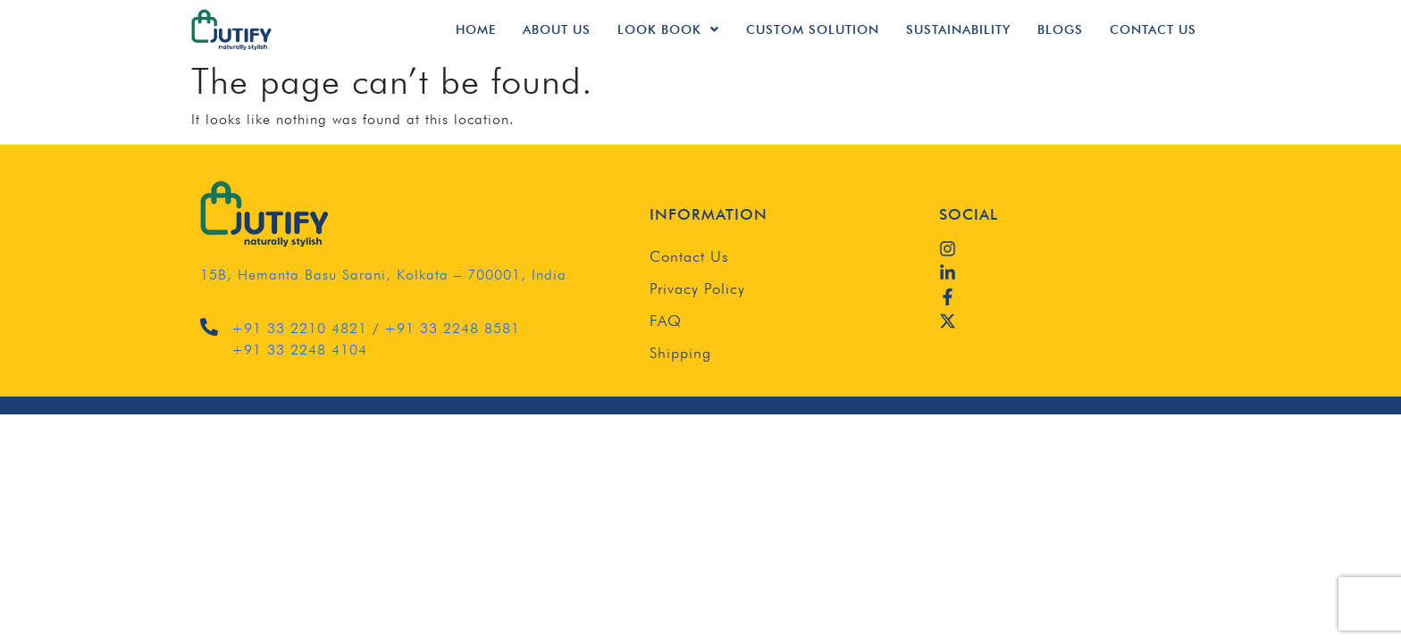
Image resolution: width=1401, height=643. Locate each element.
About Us (557, 29)
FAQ (666, 321)
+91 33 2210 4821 (299, 328)
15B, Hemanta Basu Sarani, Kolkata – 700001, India (383, 274)
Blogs (1060, 29)
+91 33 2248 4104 (299, 349)
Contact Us (1153, 29)
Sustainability (958, 29)
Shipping (680, 353)
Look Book (668, 29)
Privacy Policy (697, 288)
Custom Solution (812, 29)
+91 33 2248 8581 (452, 328)
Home (476, 29)
